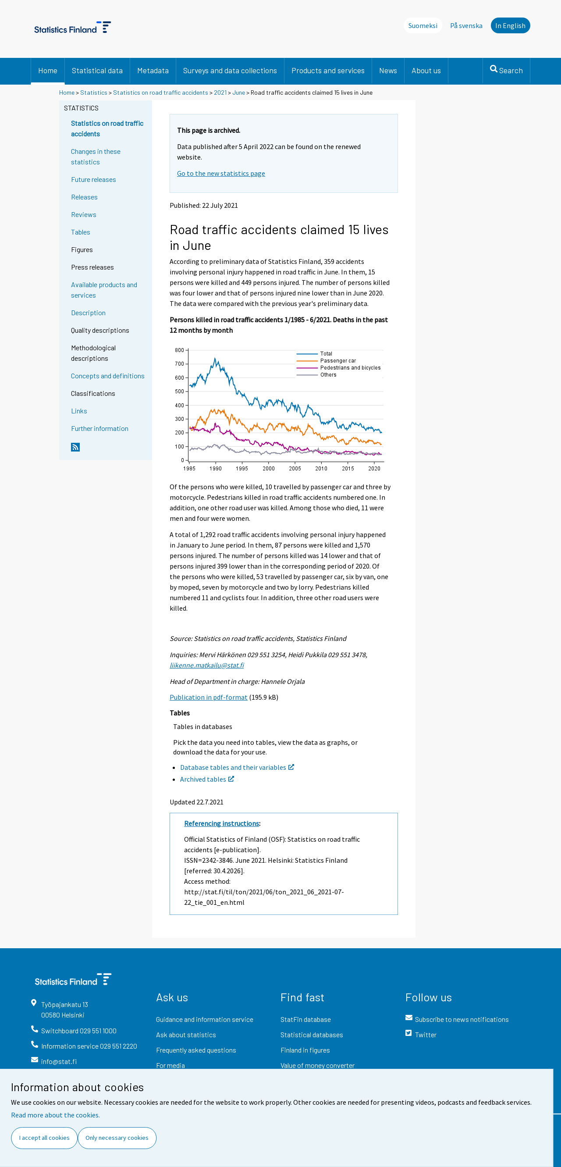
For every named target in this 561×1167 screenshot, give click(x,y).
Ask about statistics (186, 1034)
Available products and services (104, 289)
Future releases (93, 179)
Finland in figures (305, 1050)
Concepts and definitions (108, 375)
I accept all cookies (44, 1138)
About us (426, 70)
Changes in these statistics (96, 156)
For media (170, 1065)
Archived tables (207, 779)
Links (79, 410)
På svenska (466, 25)
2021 (220, 92)
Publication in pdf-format (209, 697)
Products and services (328, 70)
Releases (84, 196)
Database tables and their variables (237, 767)
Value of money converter (317, 1065)
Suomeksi (422, 25)
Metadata (153, 70)
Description (88, 312)
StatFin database (305, 1019)
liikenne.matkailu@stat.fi (207, 665)
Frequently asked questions (196, 1050)
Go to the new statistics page (221, 173)
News (388, 70)
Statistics (93, 92)
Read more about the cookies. (55, 1114)
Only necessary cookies (117, 1138)
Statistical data (97, 70)
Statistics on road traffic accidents (160, 92)
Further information (99, 428)
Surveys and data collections (230, 70)
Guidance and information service (204, 1019)
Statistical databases (311, 1034)
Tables (80, 232)
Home (47, 70)
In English (510, 25)
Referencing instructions (221, 823)
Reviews (83, 214)
